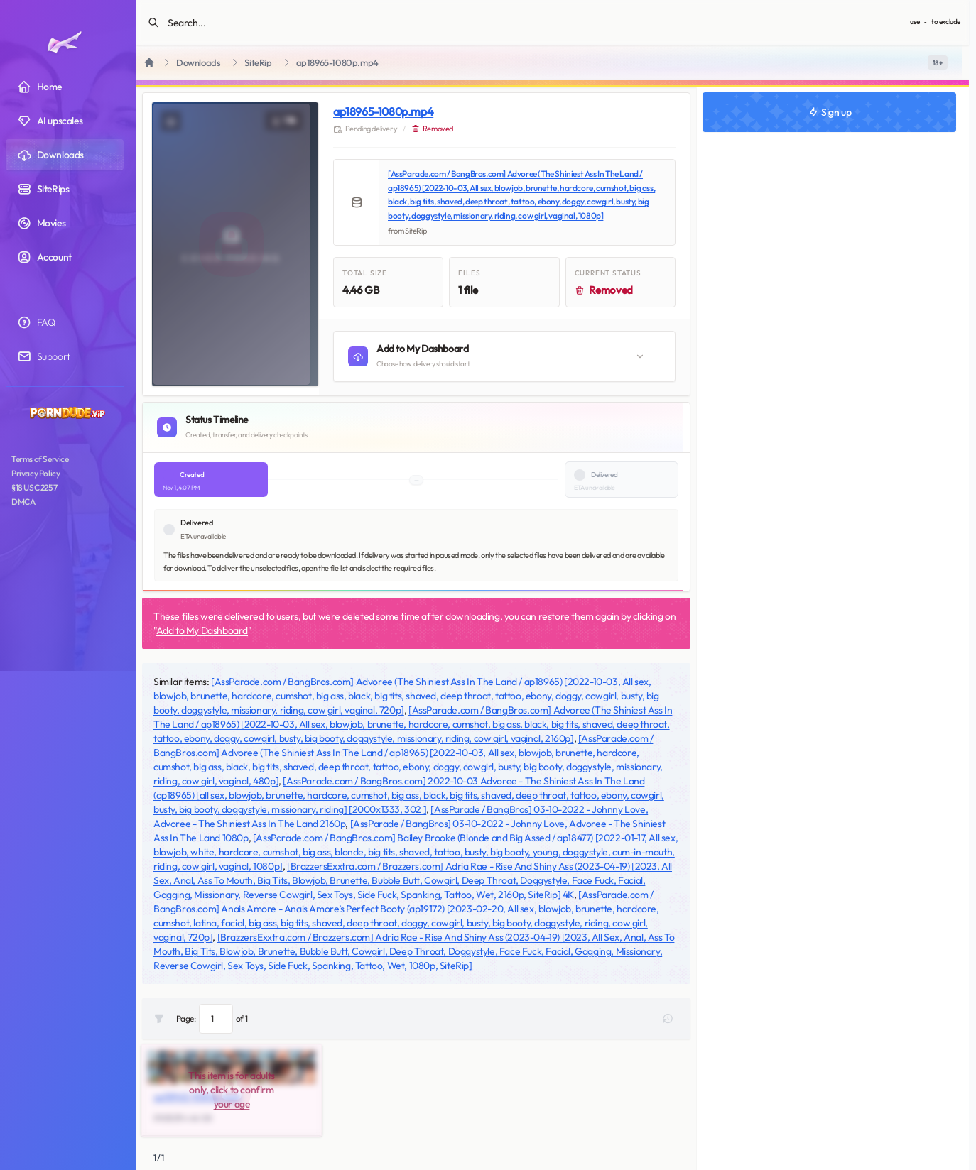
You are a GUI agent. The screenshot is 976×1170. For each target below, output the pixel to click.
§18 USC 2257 (34, 487)
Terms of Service (40, 459)
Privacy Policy (35, 473)
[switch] (938, 62)
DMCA (23, 501)
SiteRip (257, 62)
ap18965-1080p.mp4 (383, 111)
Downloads (198, 62)
